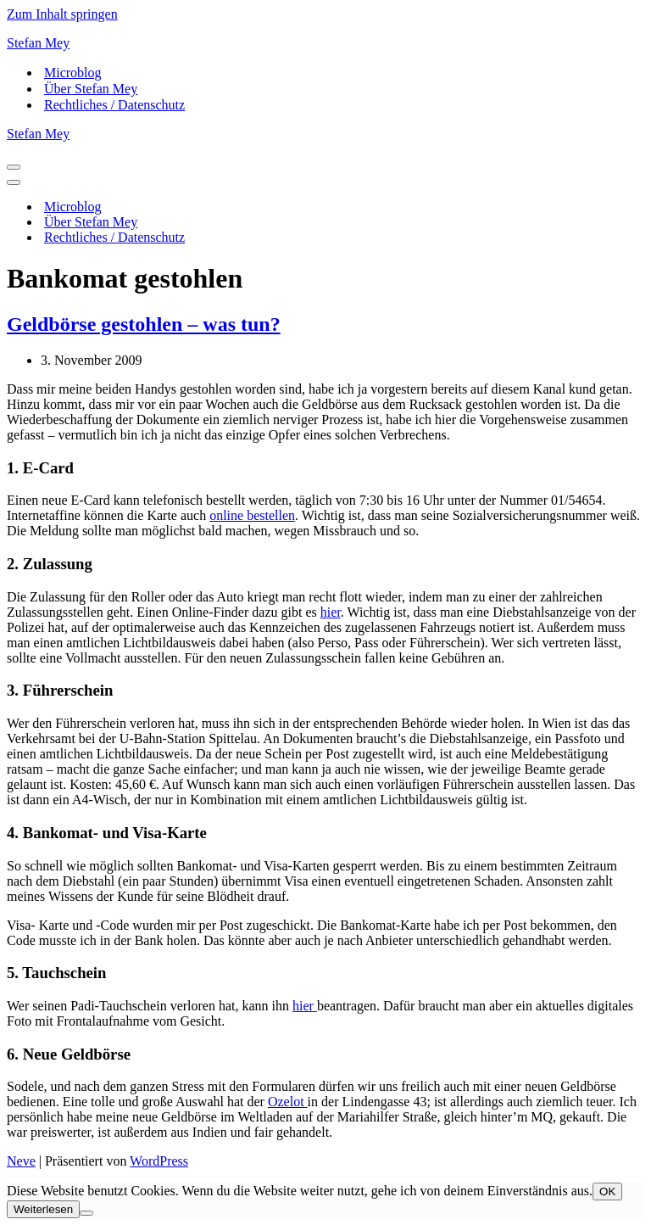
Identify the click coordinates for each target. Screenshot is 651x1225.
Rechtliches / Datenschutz (114, 105)
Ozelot (288, 1101)
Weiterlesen (43, 1209)
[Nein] (86, 1213)
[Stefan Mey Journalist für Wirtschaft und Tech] (325, 43)
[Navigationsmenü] (13, 167)
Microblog (73, 72)
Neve (21, 1161)
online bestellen (252, 515)
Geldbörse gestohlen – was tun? (144, 324)
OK (607, 1191)
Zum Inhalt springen (62, 14)
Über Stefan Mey (90, 88)
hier (330, 612)
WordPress (159, 1161)
